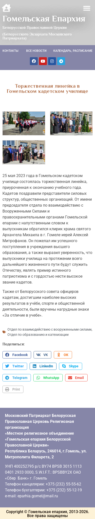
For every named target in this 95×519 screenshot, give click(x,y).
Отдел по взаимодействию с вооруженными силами (49, 329)
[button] (87, 8)
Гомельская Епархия (43, 18)
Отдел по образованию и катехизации (38, 334)
